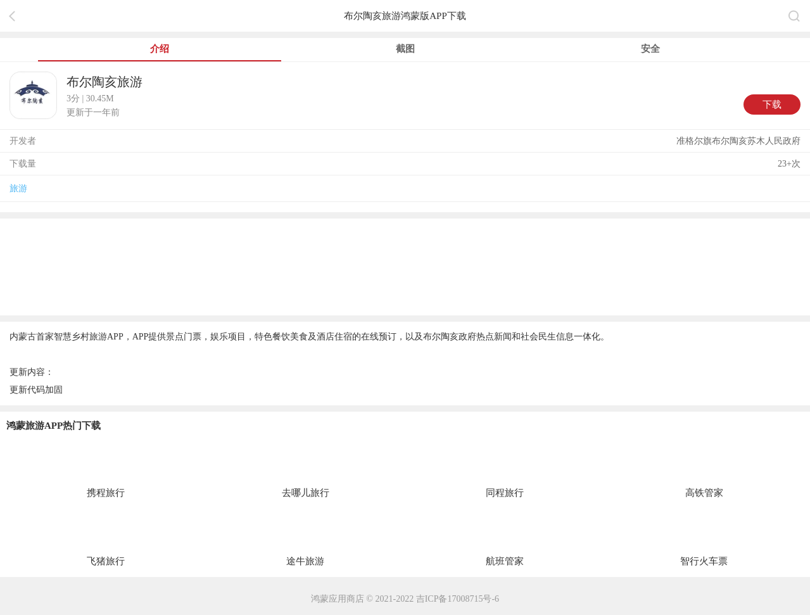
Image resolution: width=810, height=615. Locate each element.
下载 (772, 104)
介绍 (159, 49)
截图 (405, 49)
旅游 (18, 188)
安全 (650, 49)
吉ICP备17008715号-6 (457, 599)
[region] (405, 266)
